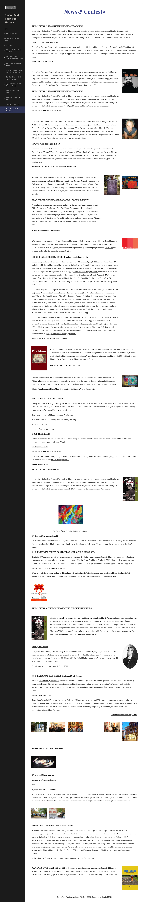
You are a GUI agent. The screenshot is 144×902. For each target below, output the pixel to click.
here (33, 57)
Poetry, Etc (51, 138)
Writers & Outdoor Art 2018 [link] (13, 98)
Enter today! (36, 31)
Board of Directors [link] (10, 34)
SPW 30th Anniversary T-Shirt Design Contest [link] (14, 71)
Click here (109, 248)
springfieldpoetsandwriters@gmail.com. (61, 334)
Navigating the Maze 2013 (58, 666)
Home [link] (6, 29)
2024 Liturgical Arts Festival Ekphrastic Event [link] (14, 58)
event (34, 225)
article (80, 131)
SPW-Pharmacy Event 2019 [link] (13, 91)
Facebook (84, 403)
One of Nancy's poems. (60, 460)
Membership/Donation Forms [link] (11, 39)
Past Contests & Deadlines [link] (12, 110)
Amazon (112, 82)
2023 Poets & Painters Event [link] (13, 64)
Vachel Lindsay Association (49, 681)
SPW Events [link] (8, 45)
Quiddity (44, 557)
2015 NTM (93, 85)
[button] (141, 2)
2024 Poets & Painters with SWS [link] (13, 51)
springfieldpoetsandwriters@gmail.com (83, 272)
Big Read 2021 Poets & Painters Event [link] (13, 85)
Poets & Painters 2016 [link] (13, 104)
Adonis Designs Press (101, 624)
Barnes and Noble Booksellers (43, 85)
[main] (84, 11)
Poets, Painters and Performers (67, 241)
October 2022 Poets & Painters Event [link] (13, 78)
